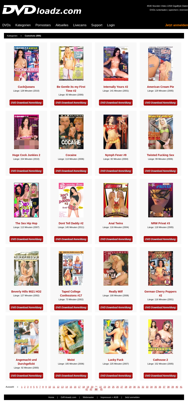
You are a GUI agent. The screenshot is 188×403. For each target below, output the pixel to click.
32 (143, 387)
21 (96, 387)
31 (139, 387)
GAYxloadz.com (68, 397)
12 (58, 387)
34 (151, 387)
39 (172, 387)
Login (111, 25)
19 (88, 387)
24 (109, 387)
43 (91, 389)
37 (164, 387)
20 (92, 387)
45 (101, 389)
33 (147, 387)
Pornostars (43, 25)
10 (49, 387)
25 (113, 387)
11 (54, 387)
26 (117, 387)
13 (62, 387)
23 (104, 387)
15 (71, 387)
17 (79, 387)
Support (96, 25)
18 (83, 387)
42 (86, 389)
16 (75, 387)
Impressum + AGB (109, 397)
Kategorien (23, 25)
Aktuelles (62, 25)
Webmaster (88, 397)
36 (160, 387)
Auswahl (10, 387)
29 (130, 387)
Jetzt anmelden (176, 25)
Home (51, 397)
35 (155, 387)
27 (122, 387)
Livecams (79, 25)
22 (100, 387)
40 (177, 387)
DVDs (6, 25)
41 (181, 387)
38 (168, 387)
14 (66, 387)
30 (134, 387)
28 (126, 387)
